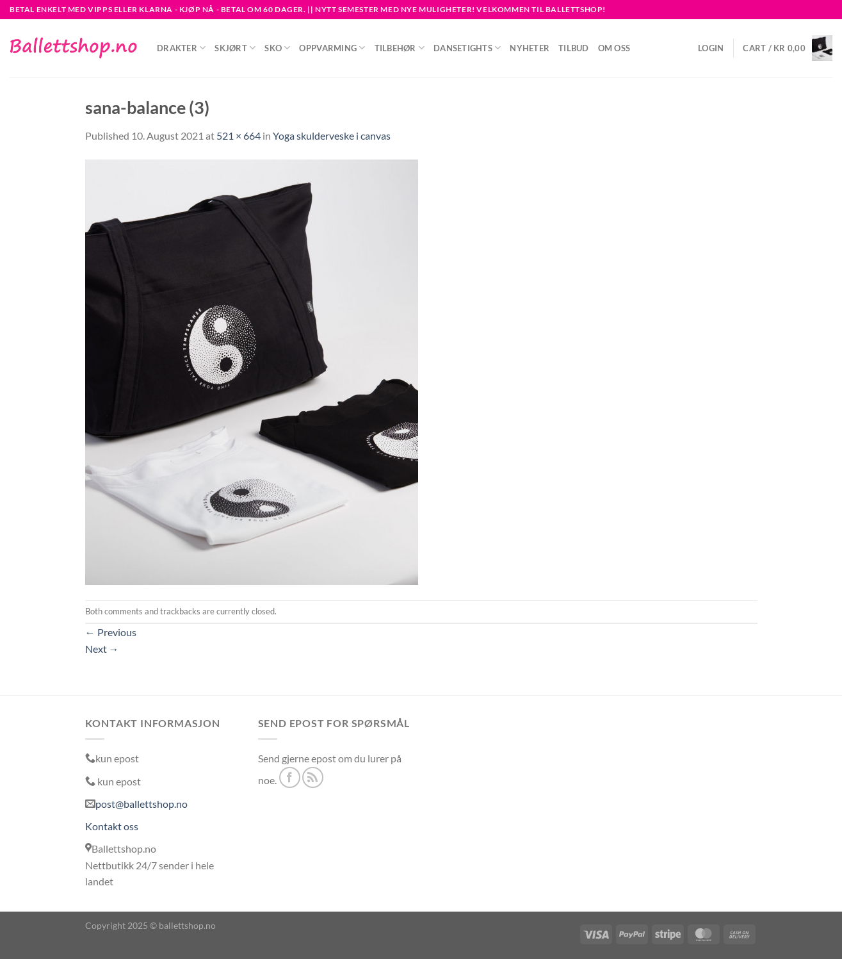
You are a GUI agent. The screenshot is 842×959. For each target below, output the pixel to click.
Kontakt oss (111, 826)
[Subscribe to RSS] (312, 777)
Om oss (614, 48)
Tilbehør (400, 48)
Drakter (181, 48)
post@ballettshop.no (141, 804)
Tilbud (573, 48)
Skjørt (235, 48)
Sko (277, 48)
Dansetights (467, 48)
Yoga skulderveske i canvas (332, 135)
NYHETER (529, 48)
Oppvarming (332, 48)
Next (102, 649)
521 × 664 (238, 135)
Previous (110, 632)
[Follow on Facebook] (289, 777)
